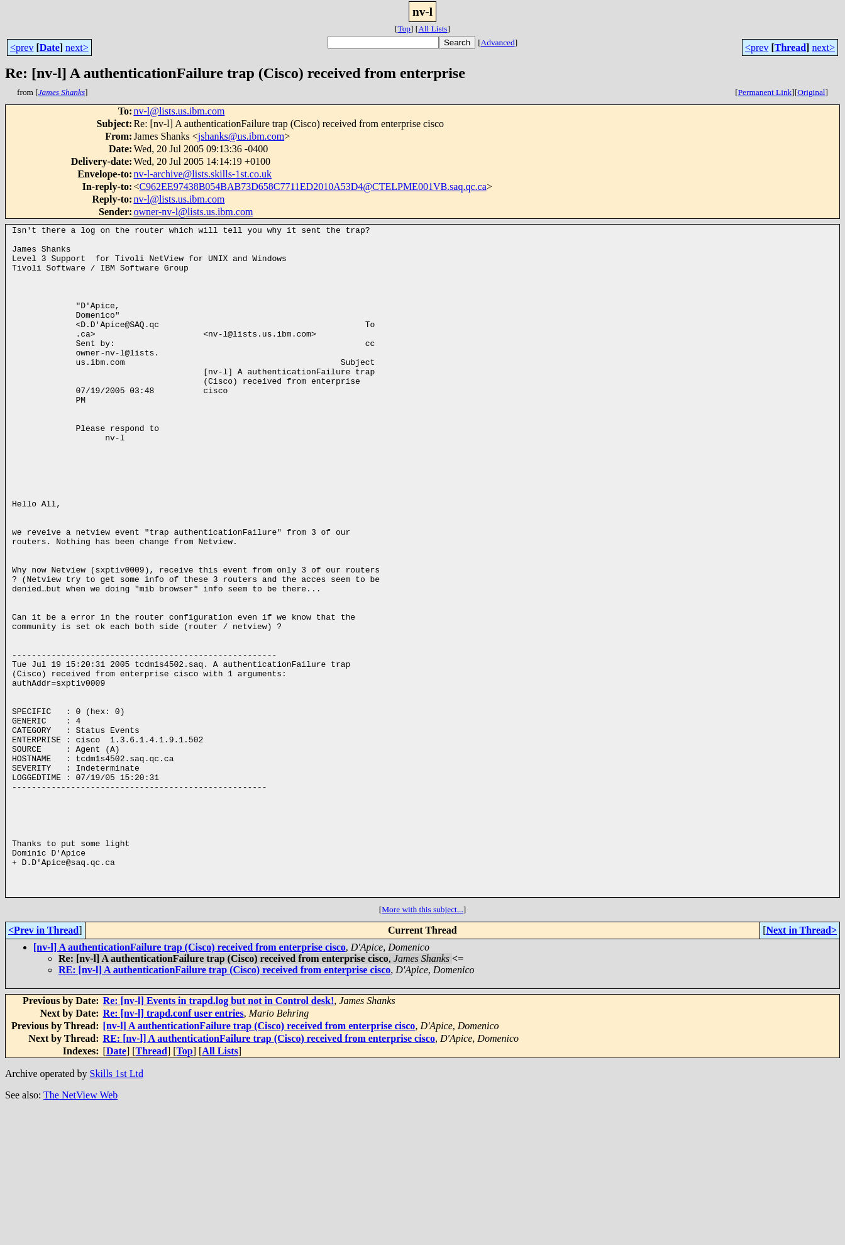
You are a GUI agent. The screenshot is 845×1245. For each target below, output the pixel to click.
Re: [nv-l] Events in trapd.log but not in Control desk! (218, 1134)
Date (50, 47)
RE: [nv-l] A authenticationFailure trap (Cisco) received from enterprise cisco (224, 1103)
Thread (790, 47)
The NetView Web (80, 1229)
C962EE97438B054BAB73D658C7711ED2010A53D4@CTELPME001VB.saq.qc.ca (312, 186)
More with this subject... (422, 1043)
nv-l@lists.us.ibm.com (178, 111)
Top (404, 28)
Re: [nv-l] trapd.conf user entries (173, 1147)
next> (77, 47)
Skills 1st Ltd (116, 1207)
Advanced (498, 42)
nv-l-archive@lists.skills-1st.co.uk (202, 174)
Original (811, 92)
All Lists (432, 28)
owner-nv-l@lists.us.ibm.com (193, 211)
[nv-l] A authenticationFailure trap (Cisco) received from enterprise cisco (189, 1081)
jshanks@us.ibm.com (241, 136)
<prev (21, 47)
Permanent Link (765, 92)
